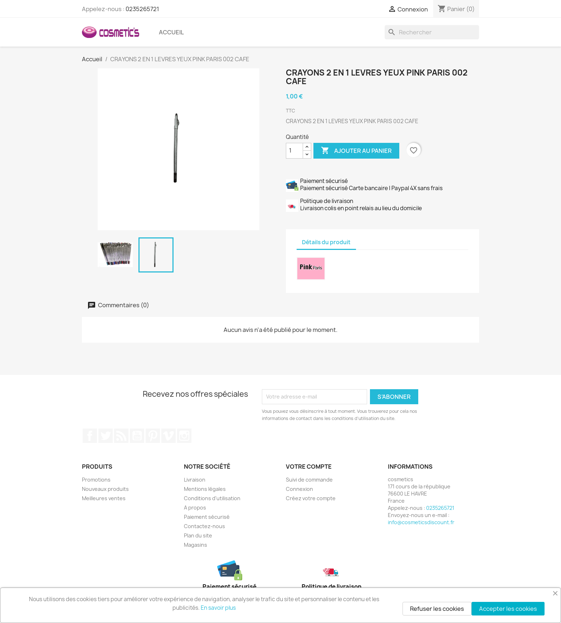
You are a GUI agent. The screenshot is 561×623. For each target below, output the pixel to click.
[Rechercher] (432, 32)
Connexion (299, 489)
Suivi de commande (309, 479)
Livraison (194, 479)
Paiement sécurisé (207, 516)
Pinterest (153, 436)
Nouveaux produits (105, 489)
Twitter (105, 436)
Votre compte (309, 466)
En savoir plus (218, 608)
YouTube (137, 436)
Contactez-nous (204, 526)
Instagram (184, 436)
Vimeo (168, 436)
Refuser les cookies (437, 609)
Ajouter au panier (356, 150)
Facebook (90, 436)
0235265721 (142, 9)
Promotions (96, 479)
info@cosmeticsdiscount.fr (421, 522)
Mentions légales (205, 489)
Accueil (171, 32)
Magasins (195, 544)
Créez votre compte (311, 498)
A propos (195, 507)
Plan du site (198, 535)
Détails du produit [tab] (326, 242)
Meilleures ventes (104, 498)
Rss (121, 436)
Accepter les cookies (508, 609)
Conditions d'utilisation (212, 498)
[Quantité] (294, 151)
